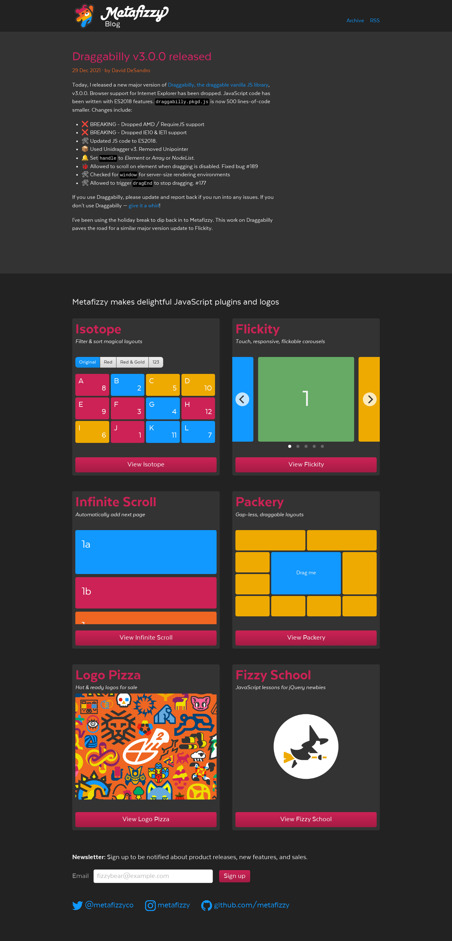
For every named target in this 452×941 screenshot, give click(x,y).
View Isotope (145, 464)
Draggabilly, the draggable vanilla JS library (218, 85)
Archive (355, 21)
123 (156, 362)
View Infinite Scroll (146, 637)
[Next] (370, 399)
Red (108, 362)
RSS (375, 21)
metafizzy (167, 905)
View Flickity (306, 464)
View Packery (306, 637)
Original (87, 362)
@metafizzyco (103, 905)
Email (80, 876)
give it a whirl (144, 206)
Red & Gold (132, 362)
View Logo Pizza (146, 819)
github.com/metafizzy (245, 905)
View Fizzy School (306, 819)
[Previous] (242, 399)
